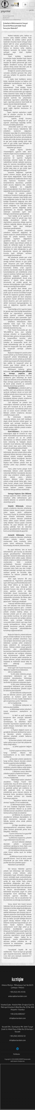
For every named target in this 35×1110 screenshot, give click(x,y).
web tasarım (14, 1061)
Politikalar (16, 1054)
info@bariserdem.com (17, 1018)
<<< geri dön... (30, 10)
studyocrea (21, 1061)
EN (25, 4)
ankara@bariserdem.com (17, 996)
